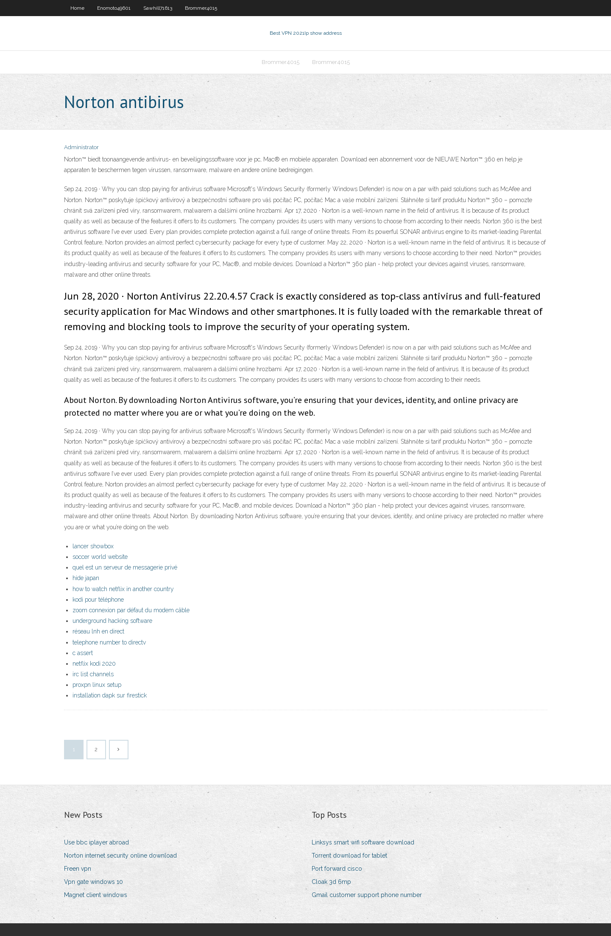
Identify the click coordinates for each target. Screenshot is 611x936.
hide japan (86, 578)
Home (77, 8)
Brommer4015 (201, 8)
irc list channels (93, 674)
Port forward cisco (337, 868)
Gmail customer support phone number (367, 895)
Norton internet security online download (120, 855)
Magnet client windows (95, 895)
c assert (83, 653)
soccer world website (100, 556)
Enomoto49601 (114, 8)
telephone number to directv (109, 642)
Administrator (81, 147)
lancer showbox (93, 546)
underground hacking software (112, 620)
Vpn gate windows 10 (93, 881)
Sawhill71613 (157, 8)
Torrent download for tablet (349, 855)
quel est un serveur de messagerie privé (125, 567)
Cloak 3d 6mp (331, 881)
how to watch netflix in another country (123, 589)
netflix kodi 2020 (94, 663)
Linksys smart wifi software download (363, 842)
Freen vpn (77, 868)
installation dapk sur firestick (110, 695)
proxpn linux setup (97, 684)
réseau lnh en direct (98, 631)
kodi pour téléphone (98, 599)
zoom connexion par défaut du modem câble (131, 610)
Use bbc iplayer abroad (96, 842)
